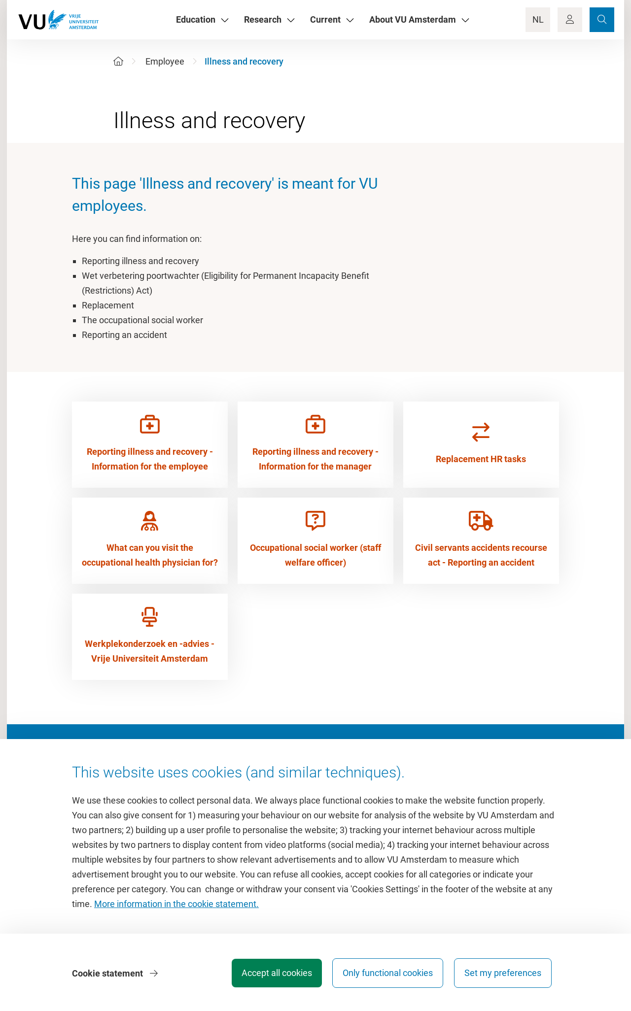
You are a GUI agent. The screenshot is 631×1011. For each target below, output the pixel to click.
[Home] (118, 61)
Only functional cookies (387, 974)
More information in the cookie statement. (176, 905)
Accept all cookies (274, 974)
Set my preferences (502, 974)
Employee (164, 61)
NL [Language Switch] (538, 19)
